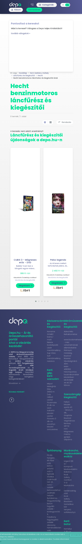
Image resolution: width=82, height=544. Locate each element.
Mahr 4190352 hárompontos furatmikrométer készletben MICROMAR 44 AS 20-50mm (71, 376)
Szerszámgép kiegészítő (72, 395)
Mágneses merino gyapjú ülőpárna (69, 435)
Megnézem (26, 285)
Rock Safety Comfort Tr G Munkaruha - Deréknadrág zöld (70, 484)
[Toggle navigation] (32, 5)
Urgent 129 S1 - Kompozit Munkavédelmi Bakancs (70, 466)
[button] (35, 301)
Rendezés (64, 122)
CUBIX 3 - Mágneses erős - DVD (25, 261)
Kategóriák (46, 4)
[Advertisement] (41, 52)
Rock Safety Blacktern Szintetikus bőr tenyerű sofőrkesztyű (69, 504)
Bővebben (15, 383)
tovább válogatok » (20, 33)
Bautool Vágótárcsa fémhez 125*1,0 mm (69, 423)
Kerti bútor (67, 522)
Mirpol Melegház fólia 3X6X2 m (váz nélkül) (51, 390)
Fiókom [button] (16, 9)
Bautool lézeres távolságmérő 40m (70, 360)
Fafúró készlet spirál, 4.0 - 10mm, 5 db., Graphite (68, 409)
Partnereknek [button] (34, 9)
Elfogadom (76, 535)
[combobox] (63, 4)
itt (0, 541)
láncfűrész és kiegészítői (25, 280)
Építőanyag (54, 450)
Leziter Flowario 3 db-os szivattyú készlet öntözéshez (52, 423)
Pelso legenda (58, 259)
